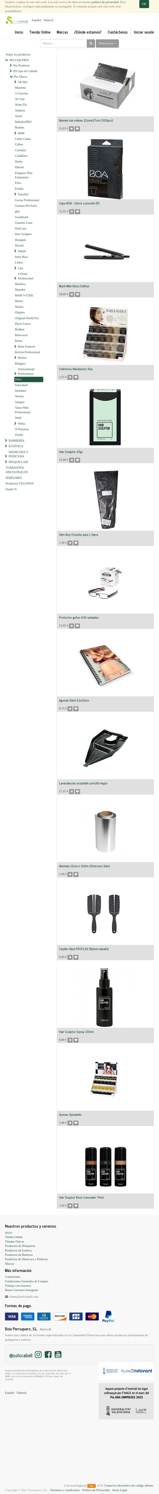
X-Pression (22, 429)
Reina (18, 340)
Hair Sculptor (23, 234)
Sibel (18, 379)
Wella (21, 423)
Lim (20, 268)
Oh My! (23, 82)
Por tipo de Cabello (25, 71)
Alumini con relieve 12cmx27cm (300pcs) (86, 120)
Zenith (19, 434)
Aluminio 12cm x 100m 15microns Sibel (84, 865)
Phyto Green (22, 323)
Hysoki (19, 245)
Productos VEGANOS (20, 483)
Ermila (19, 188)
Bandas (19, 127)
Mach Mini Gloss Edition (74, 286)
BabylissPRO (23, 121)
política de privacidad (105, 2)
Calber (19, 144)
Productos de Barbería (19, 1254)
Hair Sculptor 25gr (71, 451)
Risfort (22, 357)
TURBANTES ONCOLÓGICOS (17, 470)
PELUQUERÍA (19, 60)
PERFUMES (14, 477)
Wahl (18, 417)
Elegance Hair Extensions (24, 175)
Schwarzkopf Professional (26, 371)
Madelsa (20, 284)
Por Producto (21, 65)
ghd (17, 211)
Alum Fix (21, 104)
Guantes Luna (23, 222)
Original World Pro (27, 318)
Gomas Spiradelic (70, 1114)
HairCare (20, 228)
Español (36, 20)
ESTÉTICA (16, 446)
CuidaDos (21, 155)
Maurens (20, 87)
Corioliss (20, 150)
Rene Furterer (26, 346)
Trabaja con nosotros (18, 1285)
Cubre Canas (23, 138)
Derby (19, 161)
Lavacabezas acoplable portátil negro (83, 783)
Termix (19, 396)
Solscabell (21, 385)
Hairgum (20, 240)
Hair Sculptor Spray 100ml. (76, 1031)
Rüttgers (20, 363)
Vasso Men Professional (22, 410)
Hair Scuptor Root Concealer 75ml (81, 1197)
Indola (22, 251)
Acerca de (45, 1329)
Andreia (20, 110)
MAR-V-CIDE (24, 295)
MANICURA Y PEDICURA (18, 454)
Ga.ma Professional (27, 200)
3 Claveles (21, 93)
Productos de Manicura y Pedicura (26, 1259)
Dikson (19, 167)
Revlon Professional (27, 352)
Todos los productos (18, 54)
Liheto (19, 262)
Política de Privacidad (96, 1490)
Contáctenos (12, 1276)
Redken (19, 329)
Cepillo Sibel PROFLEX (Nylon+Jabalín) (83, 948)
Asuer (18, 116)
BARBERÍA (16, 440)
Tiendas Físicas (14, 1241)
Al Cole (20, 99)
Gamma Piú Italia (26, 205)
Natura (19, 306)
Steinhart (20, 390)
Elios (18, 183)
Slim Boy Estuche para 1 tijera (78, 534)
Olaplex (20, 312)
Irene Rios (21, 256)
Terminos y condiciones (65, 1490)
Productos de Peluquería (20, 1246)
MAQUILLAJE (18, 462)
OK (144, 4)
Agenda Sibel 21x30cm (74, 700)
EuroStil (23, 194)
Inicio (8, 1232)
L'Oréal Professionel (25, 276)
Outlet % (11, 489)
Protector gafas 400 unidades (79, 617)
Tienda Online (14, 1237)
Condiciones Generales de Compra (26, 1281)
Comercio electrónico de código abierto (128, 1485)
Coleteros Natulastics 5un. (76, 368)
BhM (21, 133)
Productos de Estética (18, 1250)
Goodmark (21, 217)
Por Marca (20, 76)
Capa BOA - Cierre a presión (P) (79, 203)
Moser (19, 301)
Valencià (48, 20)
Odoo (91, 1485)
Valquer (20, 402)
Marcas (9, 1263)
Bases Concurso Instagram (21, 1290)
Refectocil (21, 335)
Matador (20, 289)
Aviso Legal (119, 1490)
